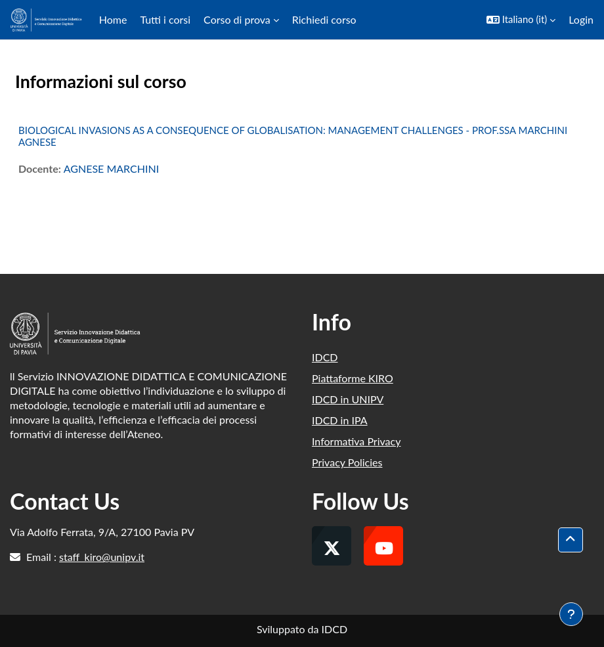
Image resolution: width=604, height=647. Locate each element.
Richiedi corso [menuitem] (324, 19)
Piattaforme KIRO (352, 378)
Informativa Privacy (356, 441)
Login (581, 19)
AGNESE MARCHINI (111, 168)
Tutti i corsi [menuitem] (165, 19)
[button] (521, 19)
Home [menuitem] (113, 19)
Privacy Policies (347, 462)
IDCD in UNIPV (347, 399)
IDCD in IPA (340, 420)
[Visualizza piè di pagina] (571, 614)
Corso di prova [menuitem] (237, 19)
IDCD (325, 357)
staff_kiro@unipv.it (101, 556)
